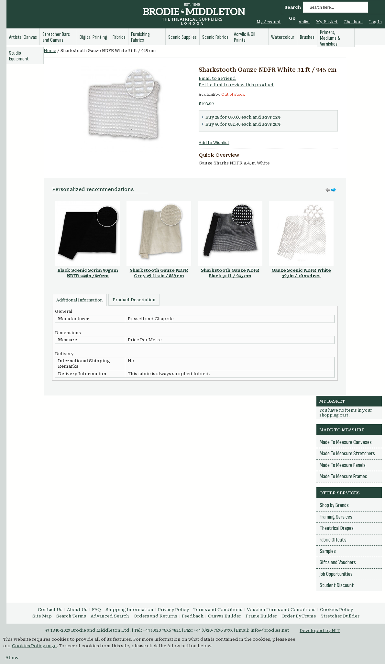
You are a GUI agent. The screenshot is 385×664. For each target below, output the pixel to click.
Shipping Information (129, 609)
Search (292, 7)
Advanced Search (110, 616)
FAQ (96, 609)
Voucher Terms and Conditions (281, 609)
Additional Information (79, 300)
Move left (333, 190)
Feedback (193, 616)
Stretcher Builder (340, 616)
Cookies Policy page (34, 645)
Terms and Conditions (217, 609)
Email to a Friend (217, 78)
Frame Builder (261, 616)
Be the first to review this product (236, 84)
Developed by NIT (320, 630)
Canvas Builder (224, 616)
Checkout (353, 22)
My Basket (327, 22)
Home (50, 50)
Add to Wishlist (214, 143)
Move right (327, 190)
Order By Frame (298, 616)
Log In (375, 22)
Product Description (134, 300)
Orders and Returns (155, 616)
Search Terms (71, 616)
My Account (269, 22)
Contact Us (50, 609)
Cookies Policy (336, 609)
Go (292, 18)
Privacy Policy (173, 609)
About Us (77, 609)
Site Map (42, 616)
